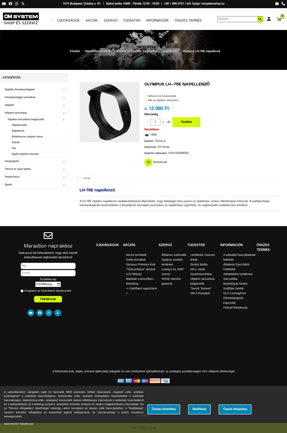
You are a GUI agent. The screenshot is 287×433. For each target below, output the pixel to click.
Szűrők (16, 142)
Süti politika (230, 278)
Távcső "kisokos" (200, 288)
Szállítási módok (233, 288)
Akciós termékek (136, 254)
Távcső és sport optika (18, 169)
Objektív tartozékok (97, 51)
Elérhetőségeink (233, 298)
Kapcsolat (229, 302)
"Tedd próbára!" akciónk (140, 269)
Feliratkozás (48, 299)
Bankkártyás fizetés (235, 283)
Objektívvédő (19, 125)
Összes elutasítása (164, 409)
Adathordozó (12, 176)
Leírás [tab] (86, 178)
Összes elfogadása (235, 409)
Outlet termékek (136, 259)
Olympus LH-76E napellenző (201, 51)
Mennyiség (151, 114)
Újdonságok (68, 20)
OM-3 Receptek (200, 293)
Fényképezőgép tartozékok (20, 97)
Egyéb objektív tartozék (25, 154)
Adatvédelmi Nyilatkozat (55, 291)
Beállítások (199, 409)
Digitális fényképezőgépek (20, 89)
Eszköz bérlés (199, 264)
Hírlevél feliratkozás (235, 307)
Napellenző (170, 51)
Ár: (146, 109)
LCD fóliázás (134, 274)
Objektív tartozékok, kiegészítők (137, 51)
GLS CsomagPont (234, 293)
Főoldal (75, 51)
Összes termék (188, 20)
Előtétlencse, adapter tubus (27, 136)
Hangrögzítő (12, 161)
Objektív (9, 105)
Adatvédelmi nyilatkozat (238, 274)
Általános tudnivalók (174, 254)
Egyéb (8, 184)
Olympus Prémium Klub (140, 264)
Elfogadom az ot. (48, 291)
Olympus (160, 141)
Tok (14, 148)
